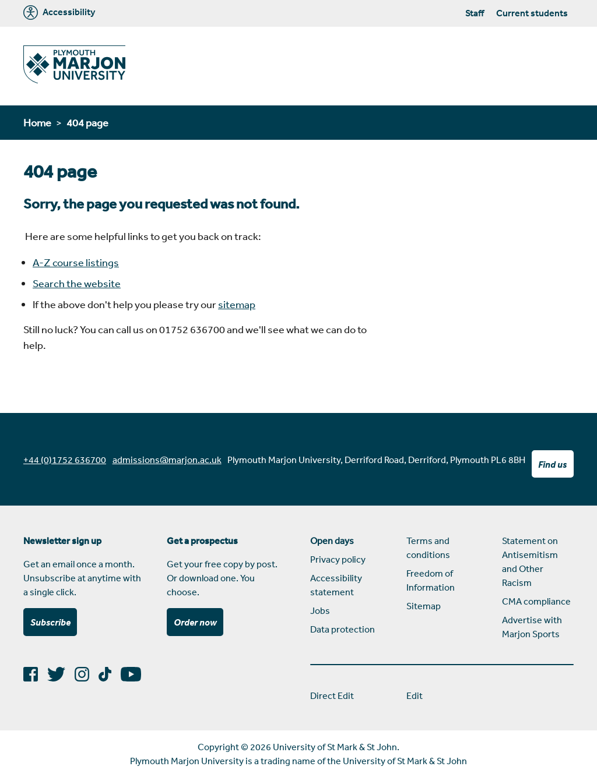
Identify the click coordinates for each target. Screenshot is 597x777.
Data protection (342, 629)
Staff (474, 13)
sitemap (236, 304)
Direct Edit (332, 695)
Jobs (320, 610)
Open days (332, 540)
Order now (195, 622)
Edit (414, 695)
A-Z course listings (76, 262)
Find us (552, 464)
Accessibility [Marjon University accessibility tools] (59, 12)
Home (37, 122)
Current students (532, 13)
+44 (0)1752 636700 (64, 459)
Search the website (77, 283)
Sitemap (423, 606)
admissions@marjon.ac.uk (167, 459)
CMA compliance (536, 601)
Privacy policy (338, 559)
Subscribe (50, 622)
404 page (87, 122)
